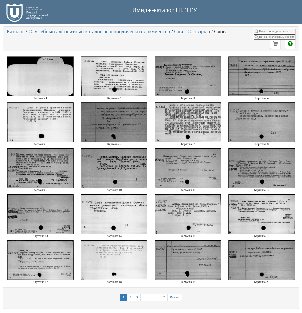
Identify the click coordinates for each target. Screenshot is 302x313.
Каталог (15, 31)
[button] (275, 44)
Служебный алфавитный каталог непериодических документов (99, 31)
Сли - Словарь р (192, 31)
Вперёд (174, 297)
